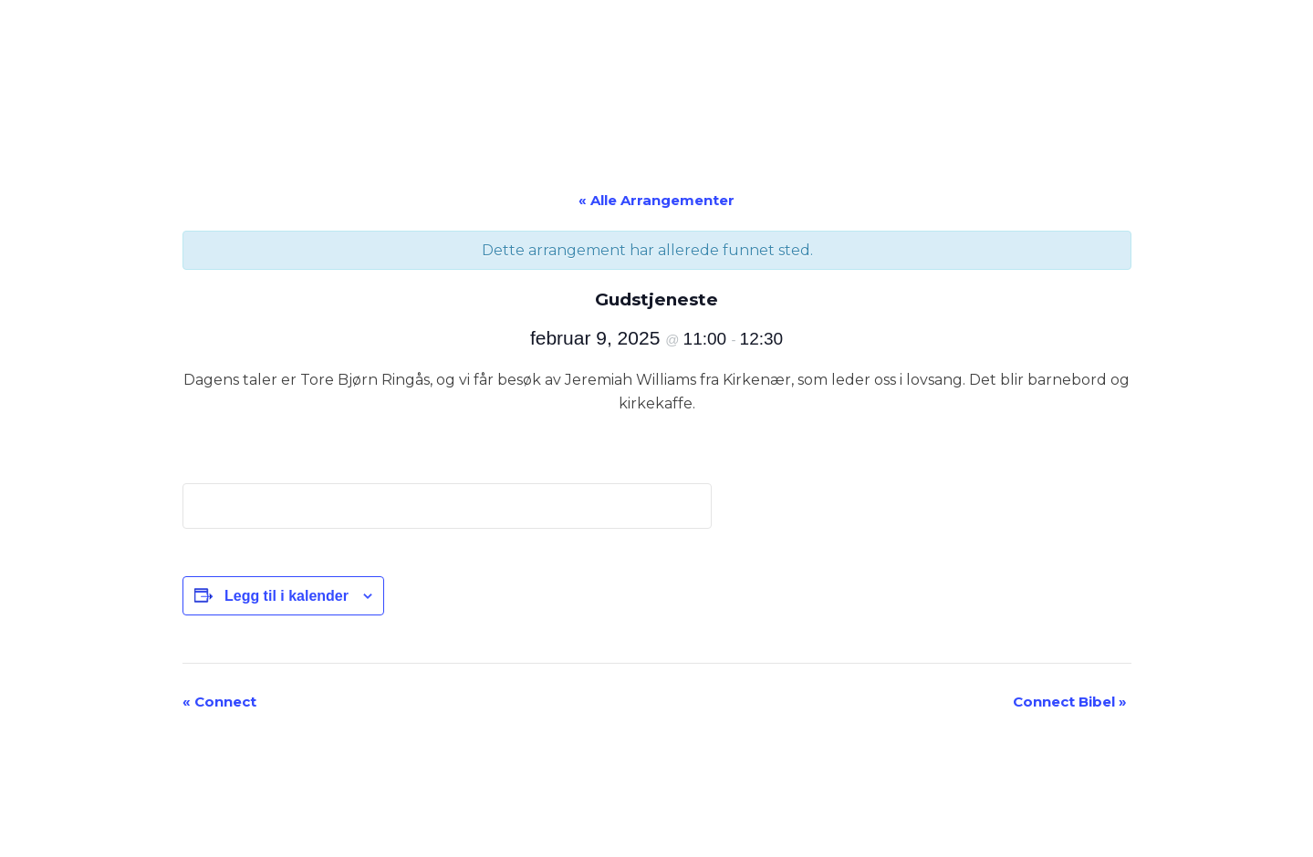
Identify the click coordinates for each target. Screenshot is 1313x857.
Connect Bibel (1070, 701)
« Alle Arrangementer (656, 200)
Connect (219, 701)
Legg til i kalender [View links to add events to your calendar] (286, 596)
